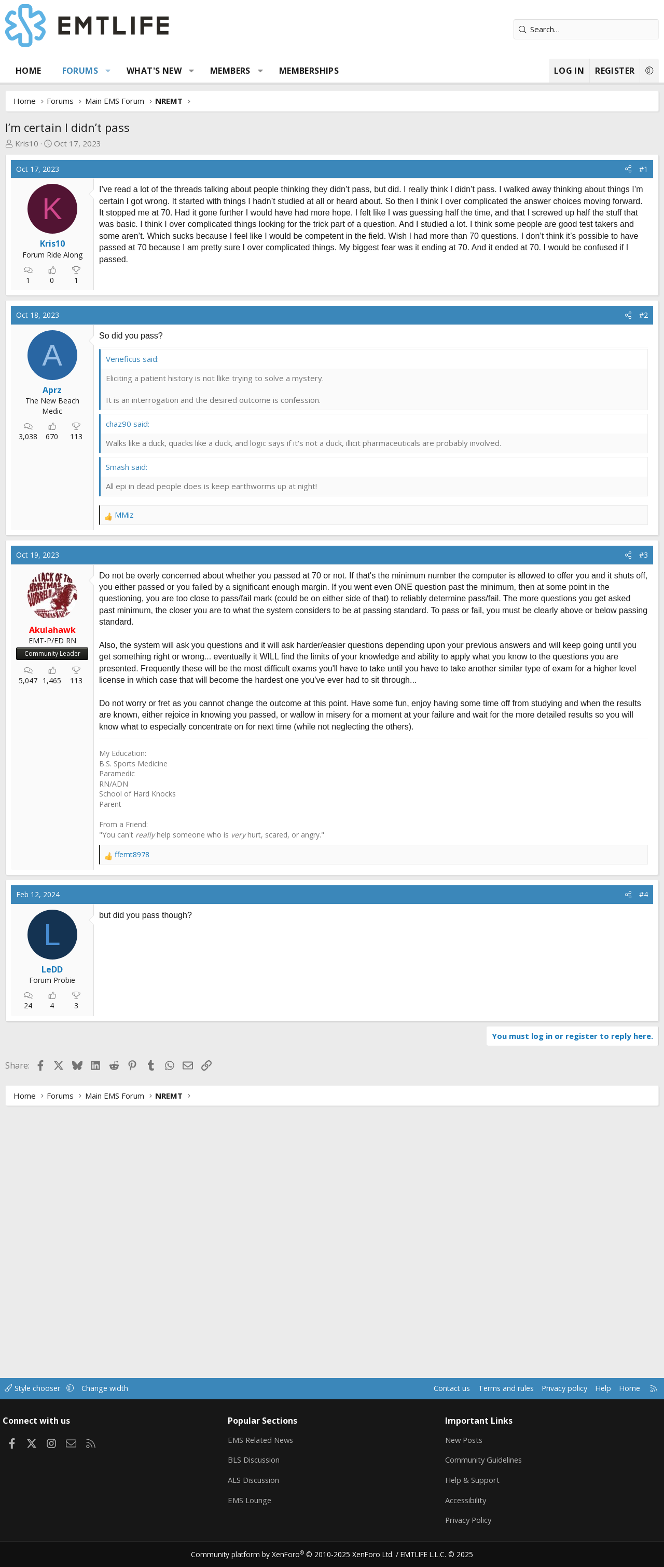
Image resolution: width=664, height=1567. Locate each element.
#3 (643, 683)
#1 (643, 169)
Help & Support (471, 1480)
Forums (80, 70)
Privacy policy (555, 1388)
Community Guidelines (483, 1459)
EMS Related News (264, 1439)
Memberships (309, 70)
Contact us (438, 1388)
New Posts (463, 1439)
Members (230, 70)
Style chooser (40, 1388)
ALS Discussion (256, 1480)
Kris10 (26, 143)
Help (595, 1388)
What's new (154, 70)
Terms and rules (493, 1388)
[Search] (586, 29)
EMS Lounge (252, 1500)
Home (29, 70)
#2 (643, 443)
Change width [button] (115, 1388)
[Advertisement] (182, 341)
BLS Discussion (256, 1459)
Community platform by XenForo (297, 1554)
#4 (643, 1155)
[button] (108, 71)
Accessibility (465, 1500)
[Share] (628, 169)
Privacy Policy (468, 1520)
